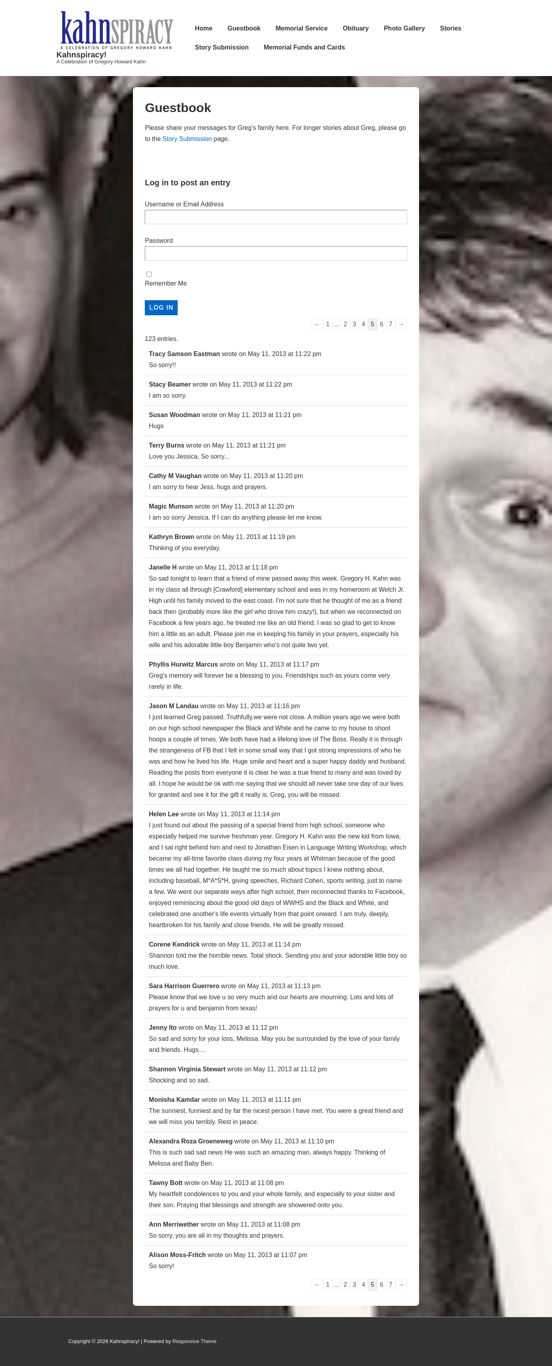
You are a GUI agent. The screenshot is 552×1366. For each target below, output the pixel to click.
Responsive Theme (195, 1341)
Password (159, 240)
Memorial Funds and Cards (304, 47)
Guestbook (244, 28)
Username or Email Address (184, 204)
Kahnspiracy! (82, 54)
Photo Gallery (404, 28)
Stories (450, 28)
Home (203, 28)
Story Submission (222, 47)
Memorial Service (302, 28)
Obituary (356, 28)
